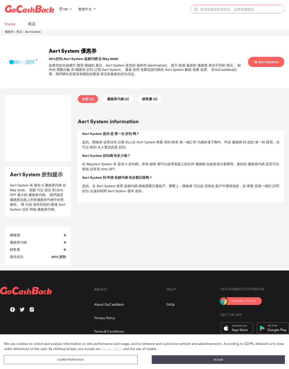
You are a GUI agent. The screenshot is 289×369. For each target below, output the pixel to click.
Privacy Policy (104, 318)
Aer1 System (33, 31)
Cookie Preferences (71, 359)
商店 (19, 31)
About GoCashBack (109, 304)
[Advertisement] (38, 128)
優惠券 (9, 31)
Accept (218, 359)
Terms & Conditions (109, 331)
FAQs (170, 304)
